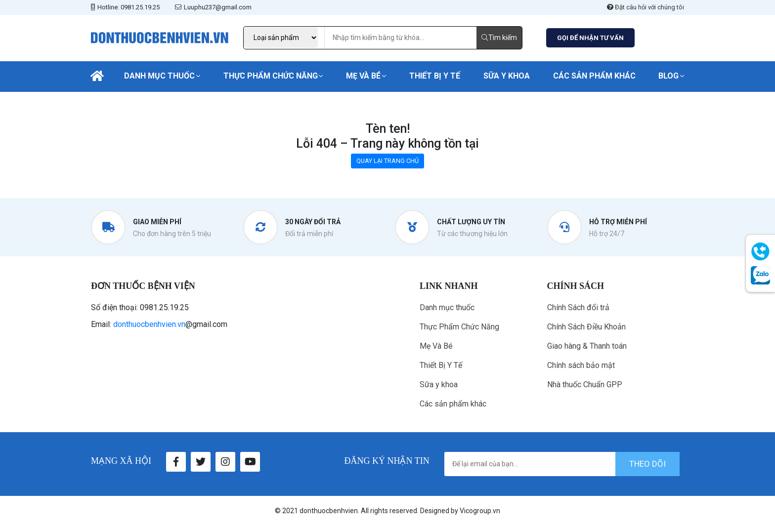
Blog (668, 76)
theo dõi (647, 464)
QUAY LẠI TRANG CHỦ (387, 160)
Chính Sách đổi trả (578, 307)
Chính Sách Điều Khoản (586, 326)
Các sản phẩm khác (594, 76)
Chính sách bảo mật (581, 365)
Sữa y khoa (506, 76)
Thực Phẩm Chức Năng (270, 76)
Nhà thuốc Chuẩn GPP (584, 384)
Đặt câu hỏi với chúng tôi (645, 7)
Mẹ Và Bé (363, 76)
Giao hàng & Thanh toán (587, 346)
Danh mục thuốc (159, 76)
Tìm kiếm (499, 37)
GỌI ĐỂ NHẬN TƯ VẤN (590, 37)
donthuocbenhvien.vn (149, 324)
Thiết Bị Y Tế (434, 76)
